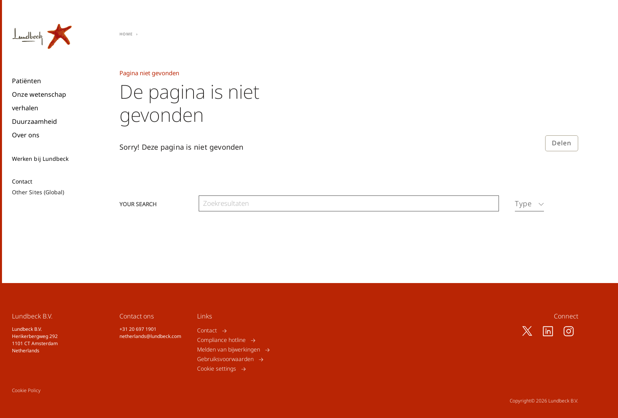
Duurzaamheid (34, 121)
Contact (22, 181)
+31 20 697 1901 (137, 329)
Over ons (25, 135)
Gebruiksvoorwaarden (225, 359)
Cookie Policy (26, 390)
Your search (137, 203)
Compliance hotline (221, 340)
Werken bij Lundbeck (40, 159)
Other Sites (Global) (38, 192)
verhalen (25, 108)
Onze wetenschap (39, 94)
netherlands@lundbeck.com (150, 336)
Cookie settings (216, 368)
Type (523, 203)
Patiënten (26, 80)
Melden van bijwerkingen (228, 349)
